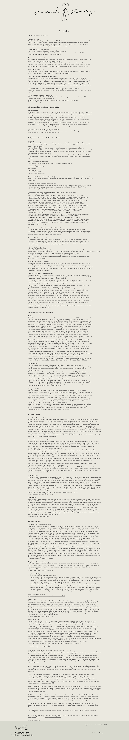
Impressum (88, 725)
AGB (105, 725)
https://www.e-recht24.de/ (35, 720)
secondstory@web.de (38, 173)
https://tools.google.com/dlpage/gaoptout (77, 700)
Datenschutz (98, 725)
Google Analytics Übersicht (53, 717)
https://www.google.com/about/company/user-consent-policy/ (46, 596)
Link (35, 705)
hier (67, 686)
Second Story (22, 725)
